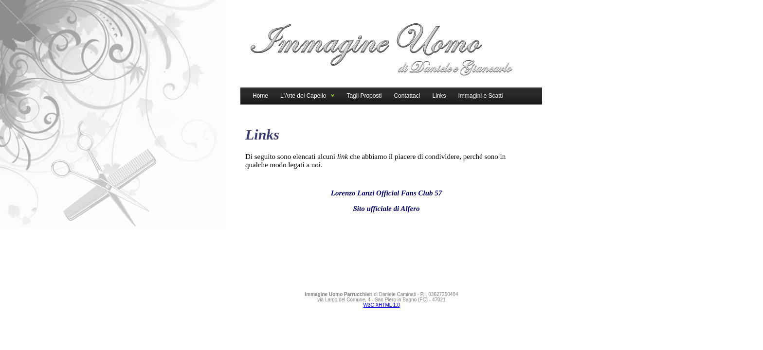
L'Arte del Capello (303, 95)
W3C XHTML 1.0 (381, 305)
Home (260, 95)
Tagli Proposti (364, 95)
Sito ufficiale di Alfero (386, 208)
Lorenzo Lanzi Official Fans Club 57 (386, 193)
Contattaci (407, 95)
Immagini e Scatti (480, 95)
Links (439, 95)
